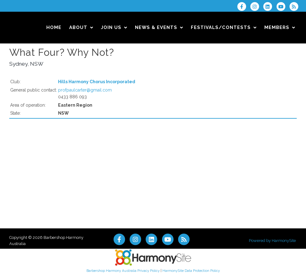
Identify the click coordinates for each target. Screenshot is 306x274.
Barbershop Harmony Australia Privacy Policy (123, 270)
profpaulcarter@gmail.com (85, 90)
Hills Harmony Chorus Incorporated (96, 81)
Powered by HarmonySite (272, 240)
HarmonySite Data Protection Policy (191, 270)
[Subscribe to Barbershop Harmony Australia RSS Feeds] (295, 6)
